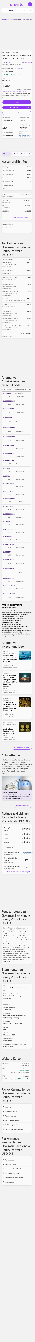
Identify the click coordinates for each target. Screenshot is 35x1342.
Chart (16, 154)
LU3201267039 (8, 578)
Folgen (16, 102)
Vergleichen (14, 107)
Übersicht (6, 154)
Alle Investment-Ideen (22, 747)
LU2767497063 (8, 506)
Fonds (12, 19)
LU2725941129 (8, 522)
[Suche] (31, 10)
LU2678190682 (8, 476)
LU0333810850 (9, 436)
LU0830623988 (9, 593)
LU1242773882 (8, 446)
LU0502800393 (9, 514)
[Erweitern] (29, 107)
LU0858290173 (8, 569)
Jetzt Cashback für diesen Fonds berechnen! (14, 91)
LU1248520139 (8, 461)
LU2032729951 (8, 529)
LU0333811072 (8, 491)
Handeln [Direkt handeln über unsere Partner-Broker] (16, 113)
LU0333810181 (8, 418)
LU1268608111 (8, 453)
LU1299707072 (8, 560)
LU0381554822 (8, 393)
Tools (23, 10)
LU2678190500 (8, 484)
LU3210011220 (8, 468)
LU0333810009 (9, 427)
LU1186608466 (8, 537)
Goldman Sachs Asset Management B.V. (19, 64)
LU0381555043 (8, 552)
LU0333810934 (9, 499)
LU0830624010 (9, 586)
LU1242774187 (8, 544)
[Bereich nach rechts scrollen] (30, 154)
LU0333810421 (8, 409)
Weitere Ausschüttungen (21, 217)
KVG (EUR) (20, 68)
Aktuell (11, 10)
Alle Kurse (24, 154)
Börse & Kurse (5, 19)
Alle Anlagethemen (23, 805)
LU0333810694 (9, 401)
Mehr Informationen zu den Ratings (18, 872)
